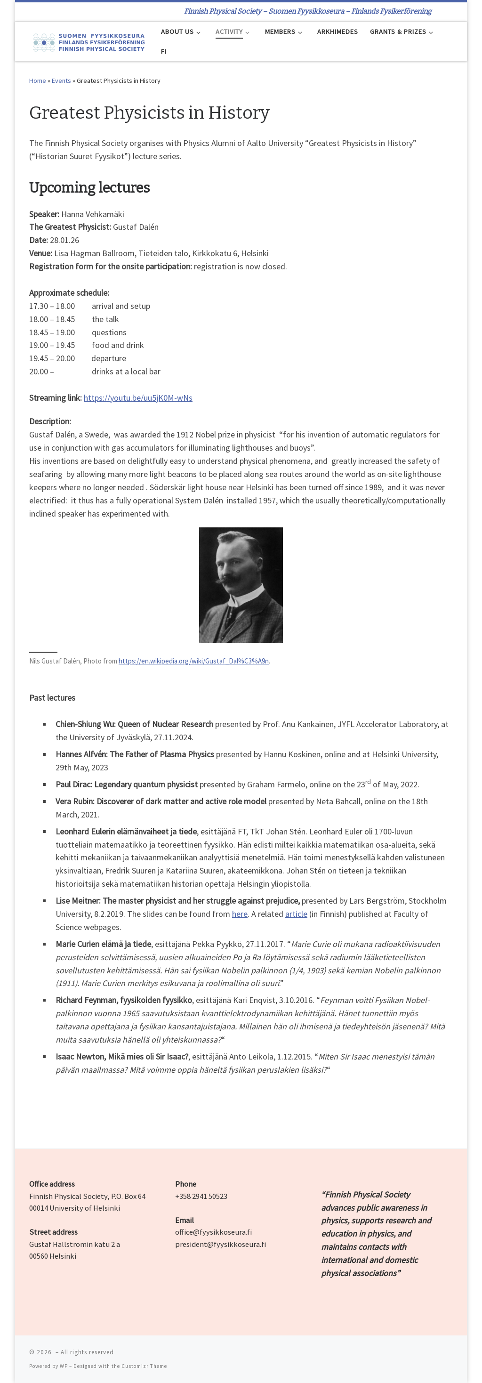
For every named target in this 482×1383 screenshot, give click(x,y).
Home (37, 80)
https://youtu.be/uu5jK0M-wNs (138, 397)
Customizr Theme (144, 1366)
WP (64, 1366)
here (240, 913)
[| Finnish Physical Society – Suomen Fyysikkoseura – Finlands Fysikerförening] (88, 41)
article (296, 913)
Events (61, 80)
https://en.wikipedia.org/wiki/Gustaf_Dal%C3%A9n (194, 660)
